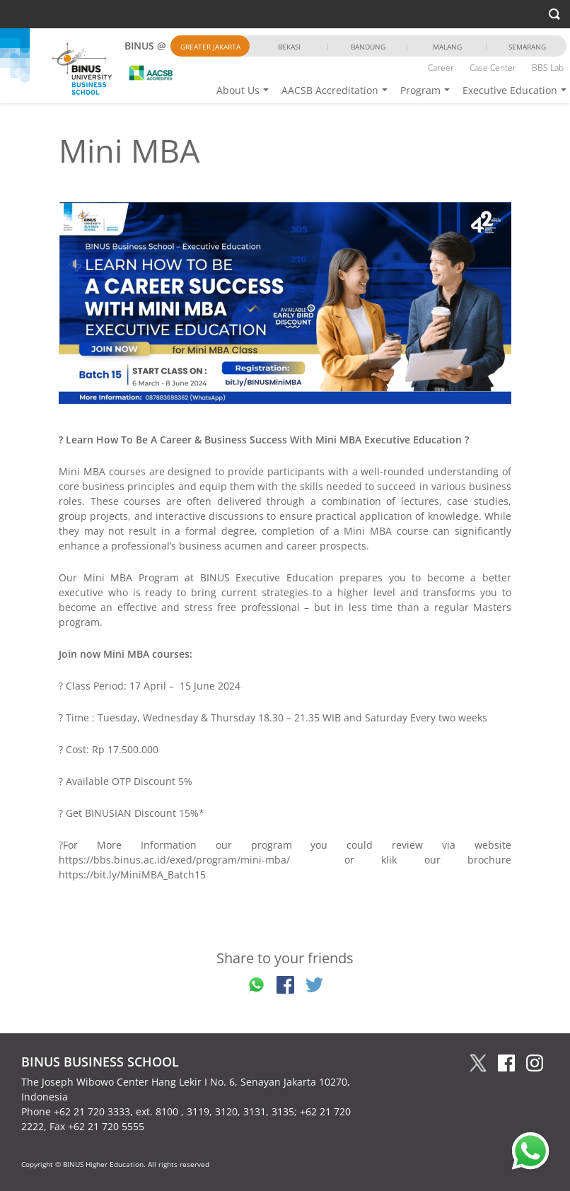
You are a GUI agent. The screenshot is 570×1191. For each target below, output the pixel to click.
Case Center (493, 68)
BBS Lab (548, 68)
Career (441, 68)
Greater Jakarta (210, 46)
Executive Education (510, 90)
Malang (447, 46)
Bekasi (289, 46)
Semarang (527, 46)
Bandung (368, 46)
